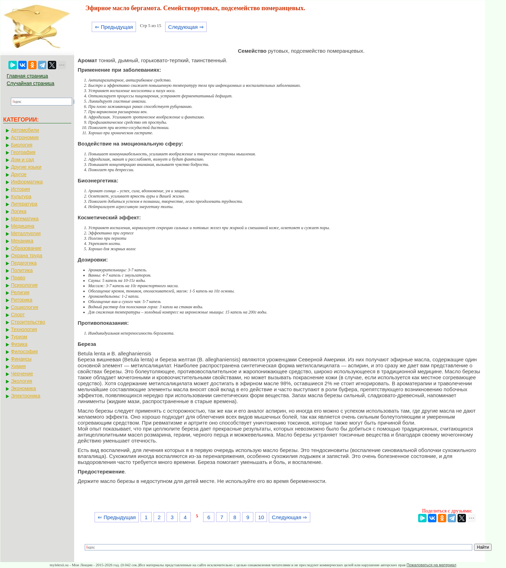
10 (261, 517)
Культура (21, 196)
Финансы (21, 359)
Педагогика (24, 263)
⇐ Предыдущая (114, 27)
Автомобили (25, 130)
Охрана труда (26, 255)
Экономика (23, 388)
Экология (21, 381)
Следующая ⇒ (186, 27)
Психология (24, 285)
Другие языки (26, 167)
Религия (20, 292)
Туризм (19, 337)
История (20, 189)
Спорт (18, 314)
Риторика (21, 300)
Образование (26, 248)
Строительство (28, 322)
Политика (22, 270)
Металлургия (26, 233)
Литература (24, 204)
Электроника (25, 396)
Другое (18, 174)
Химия (18, 366)
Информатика (27, 182)
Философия (24, 351)
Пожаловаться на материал (431, 565)
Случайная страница (30, 83)
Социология (24, 307)
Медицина (22, 226)
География (23, 152)
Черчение (22, 373)
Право (18, 277)
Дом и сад (22, 159)
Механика (22, 241)
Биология (21, 145)
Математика (25, 218)
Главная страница (27, 76)
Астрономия (25, 137)
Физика (19, 344)
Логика (18, 211)
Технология (24, 329)
